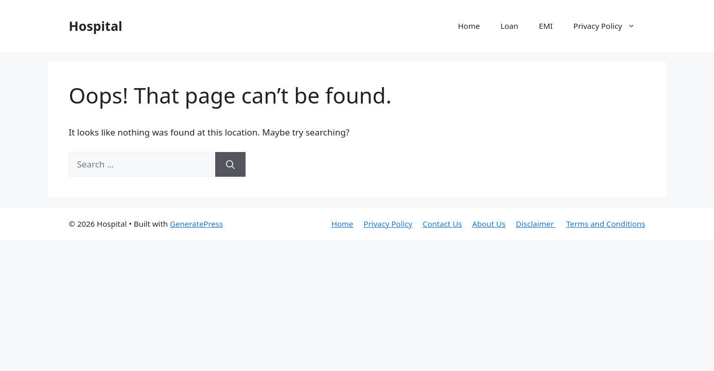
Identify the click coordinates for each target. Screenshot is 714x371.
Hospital (96, 26)
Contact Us (442, 223)
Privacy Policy (609, 25)
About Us (489, 223)
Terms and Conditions (606, 223)
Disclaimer (536, 223)
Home (469, 26)
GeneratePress (196, 223)
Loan (509, 26)
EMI (546, 26)
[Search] (230, 164)
